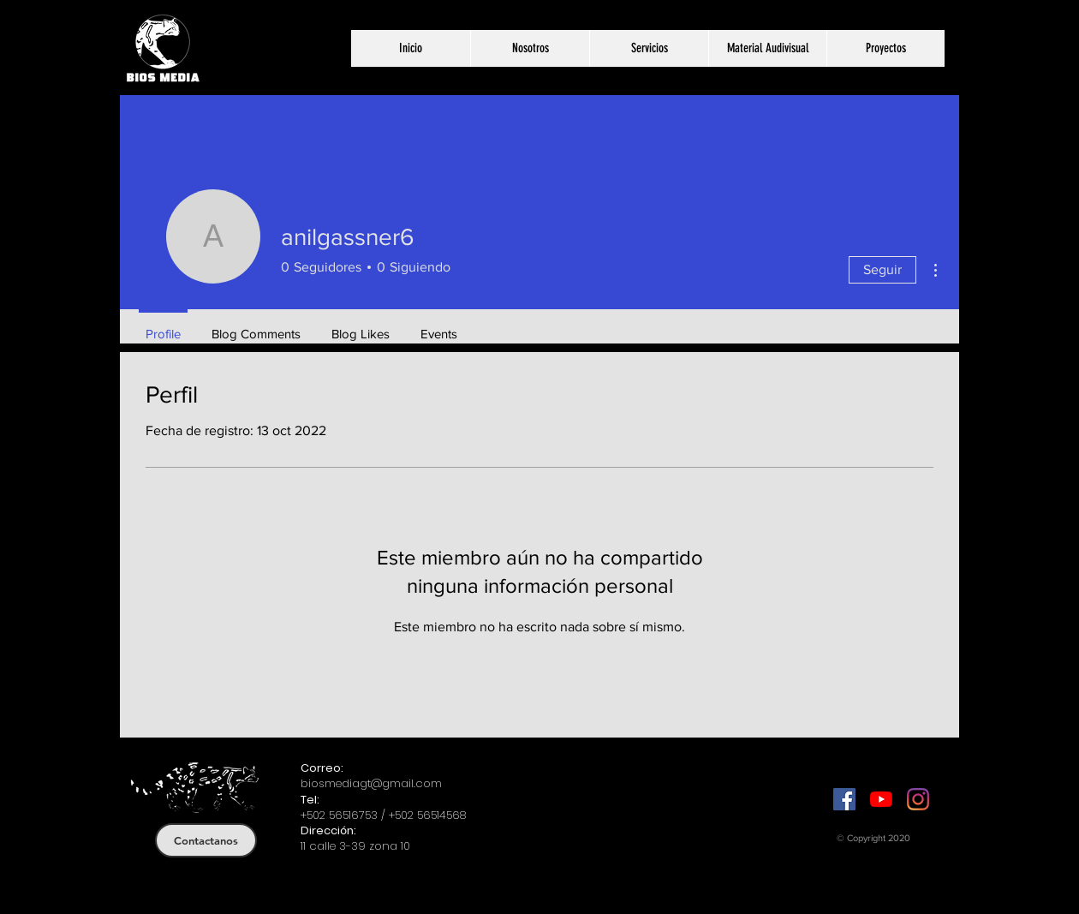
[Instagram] (918, 799)
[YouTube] (881, 799)
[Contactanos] (206, 840)
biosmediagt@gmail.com (371, 783)
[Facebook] (844, 799)
